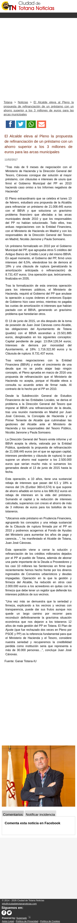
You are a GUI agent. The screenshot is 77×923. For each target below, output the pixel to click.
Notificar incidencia (40, 814)
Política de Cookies (50, 921)
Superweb (21, 918)
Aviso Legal (8, 921)
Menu (38, 15)
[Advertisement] (38, 58)
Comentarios (13, 814)
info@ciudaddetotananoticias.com (19, 903)
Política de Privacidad (27, 921)
